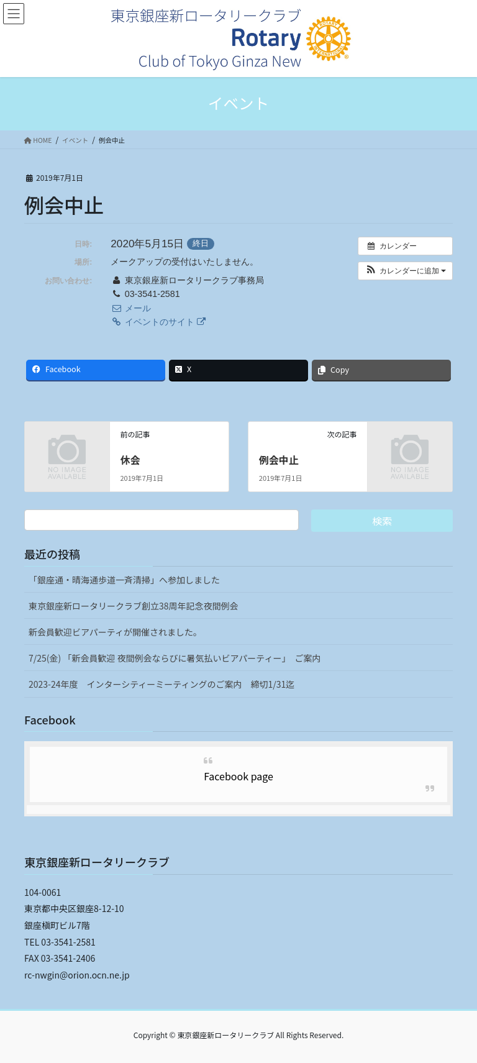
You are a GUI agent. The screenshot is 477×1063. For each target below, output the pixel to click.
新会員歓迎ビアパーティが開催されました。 (115, 632)
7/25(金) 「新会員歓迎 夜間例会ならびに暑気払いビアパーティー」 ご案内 (174, 658)
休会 (130, 459)
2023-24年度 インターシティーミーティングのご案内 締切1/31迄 (161, 684)
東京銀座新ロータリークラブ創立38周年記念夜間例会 (133, 606)
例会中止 (279, 459)
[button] (405, 271)
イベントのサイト (158, 322)
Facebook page (238, 776)
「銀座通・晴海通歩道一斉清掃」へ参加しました (124, 579)
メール (130, 308)
